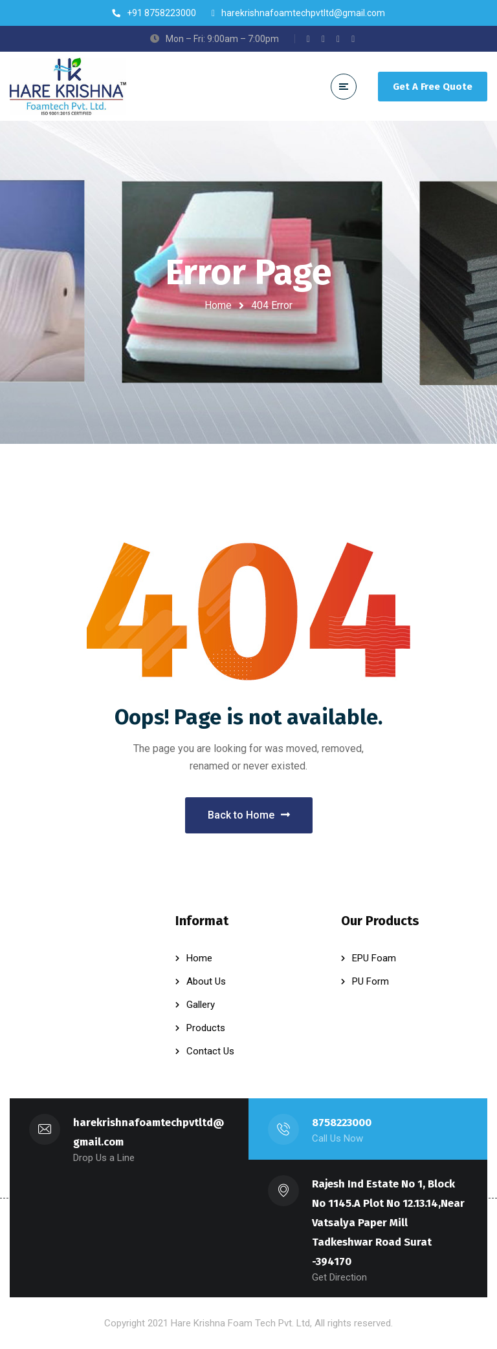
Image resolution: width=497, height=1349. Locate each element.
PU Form (370, 981)
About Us (206, 981)
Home (218, 305)
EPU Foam (374, 958)
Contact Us (210, 1051)
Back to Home (249, 815)
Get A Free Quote (432, 86)
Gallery (200, 1004)
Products (205, 1028)
